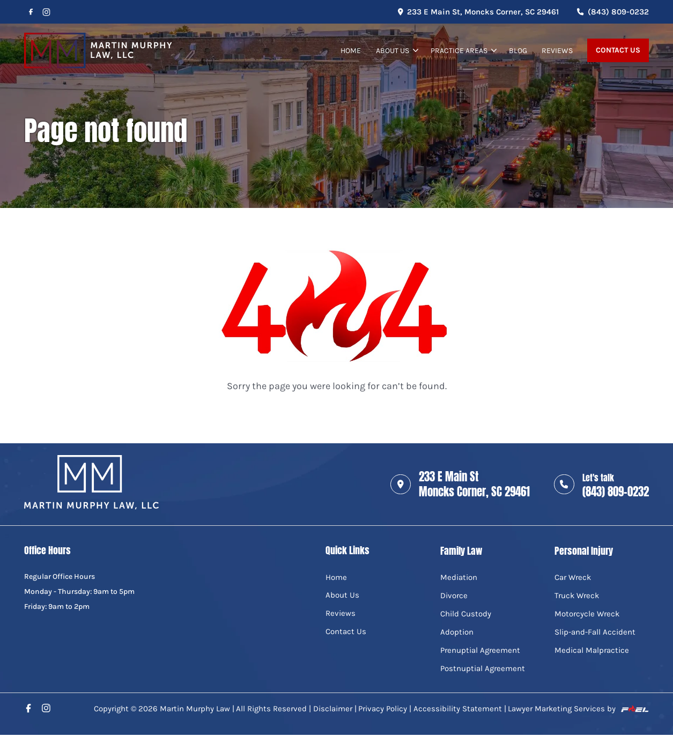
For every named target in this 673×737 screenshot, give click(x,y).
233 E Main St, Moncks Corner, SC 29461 (478, 12)
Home (351, 50)
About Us (392, 50)
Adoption (457, 632)
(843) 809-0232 (613, 12)
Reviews (557, 50)
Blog (518, 50)
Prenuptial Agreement (480, 650)
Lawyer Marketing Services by (578, 708)
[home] (98, 51)
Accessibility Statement (457, 708)
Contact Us (618, 50)
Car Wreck (572, 577)
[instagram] (46, 12)
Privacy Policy (382, 708)
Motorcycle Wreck (586, 614)
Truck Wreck (576, 595)
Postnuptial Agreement (482, 668)
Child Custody (465, 614)
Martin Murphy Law (195, 708)
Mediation (458, 577)
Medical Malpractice (591, 650)
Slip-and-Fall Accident (594, 632)
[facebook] (31, 12)
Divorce (454, 595)
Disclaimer (332, 708)
